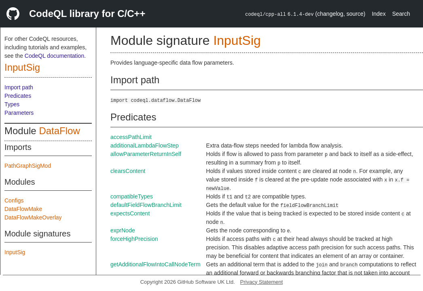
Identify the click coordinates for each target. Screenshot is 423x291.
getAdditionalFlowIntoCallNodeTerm (155, 264)
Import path (18, 87)
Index (378, 14)
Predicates (17, 96)
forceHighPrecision (134, 239)
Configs (13, 200)
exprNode (122, 230)
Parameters (19, 113)
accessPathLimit (131, 137)
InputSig (22, 67)
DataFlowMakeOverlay (33, 217)
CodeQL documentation (54, 56)
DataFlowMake (23, 209)
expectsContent (130, 213)
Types (11, 104)
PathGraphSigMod (27, 165)
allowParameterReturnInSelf (145, 154)
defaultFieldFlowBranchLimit (146, 205)
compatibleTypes (131, 196)
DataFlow (59, 130)
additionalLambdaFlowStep (144, 145)
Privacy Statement (261, 282)
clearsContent (127, 171)
